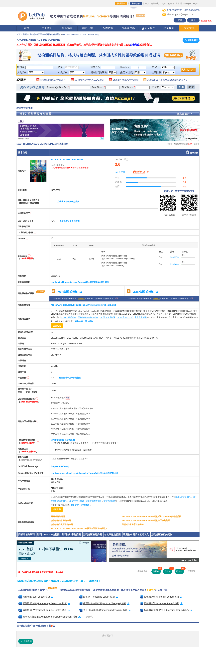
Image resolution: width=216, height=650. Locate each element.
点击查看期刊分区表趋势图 (63, 440)
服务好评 (79, 321)
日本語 (179, 3)
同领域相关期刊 (58, 516)
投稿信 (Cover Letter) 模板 (35, 596)
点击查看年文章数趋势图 (70, 378)
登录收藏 (194, 153)
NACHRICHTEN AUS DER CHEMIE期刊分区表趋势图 (146, 520)
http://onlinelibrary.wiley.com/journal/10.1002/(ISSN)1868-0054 (80, 282)
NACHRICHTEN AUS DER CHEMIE (67, 159)
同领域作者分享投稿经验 (133, 524)
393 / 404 (174, 264)
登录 (180, 20)
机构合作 (136, 3)
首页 (26, 28)
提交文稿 (189, 28)
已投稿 (168, 571)
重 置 (191, 87)
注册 (193, 20)
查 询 (181, 87)
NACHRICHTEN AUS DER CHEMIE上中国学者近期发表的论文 (79, 528)
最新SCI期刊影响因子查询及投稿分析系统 (41, 34)
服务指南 (67, 28)
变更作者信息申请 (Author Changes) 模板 (104, 603)
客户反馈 (87, 28)
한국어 (171, 3)
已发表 (180, 571)
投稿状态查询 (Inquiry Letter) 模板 (161, 596)
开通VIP (81, 298)
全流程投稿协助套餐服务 (53, 79)
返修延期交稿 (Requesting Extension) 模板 (44, 603)
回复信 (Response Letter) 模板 (98, 596)
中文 (147, 3)
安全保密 (148, 28)
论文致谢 (89, 321)
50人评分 (120, 172)
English (163, 3)
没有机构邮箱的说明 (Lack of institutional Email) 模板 (49, 616)
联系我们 (168, 28)
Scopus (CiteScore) (60, 466)
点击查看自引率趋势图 (70, 221)
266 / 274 (174, 257)
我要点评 (26, 641)
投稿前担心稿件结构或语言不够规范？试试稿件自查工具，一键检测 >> (58, 581)
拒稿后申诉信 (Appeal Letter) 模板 (161, 603)
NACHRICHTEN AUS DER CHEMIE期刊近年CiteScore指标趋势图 (151, 516)
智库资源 (108, 28)
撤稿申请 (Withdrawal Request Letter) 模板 (44, 610)
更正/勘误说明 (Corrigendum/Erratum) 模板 (105, 610)
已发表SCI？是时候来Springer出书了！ (167, 79)
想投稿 (157, 571)
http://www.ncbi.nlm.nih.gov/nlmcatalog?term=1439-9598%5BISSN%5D (84, 473)
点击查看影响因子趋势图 (68, 201)
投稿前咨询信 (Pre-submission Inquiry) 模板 (166, 610)
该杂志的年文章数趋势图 (62, 524)
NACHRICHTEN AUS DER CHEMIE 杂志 (80, 34)
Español (196, 3)
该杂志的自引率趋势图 (61, 520)
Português (187, 3)
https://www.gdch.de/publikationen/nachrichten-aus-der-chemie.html (83, 305)
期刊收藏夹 (191, 40)
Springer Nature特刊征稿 (125, 79)
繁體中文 (155, 3)
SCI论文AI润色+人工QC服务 (89, 79)
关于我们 (47, 28)
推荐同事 (121, 3)
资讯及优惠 (128, 28)
